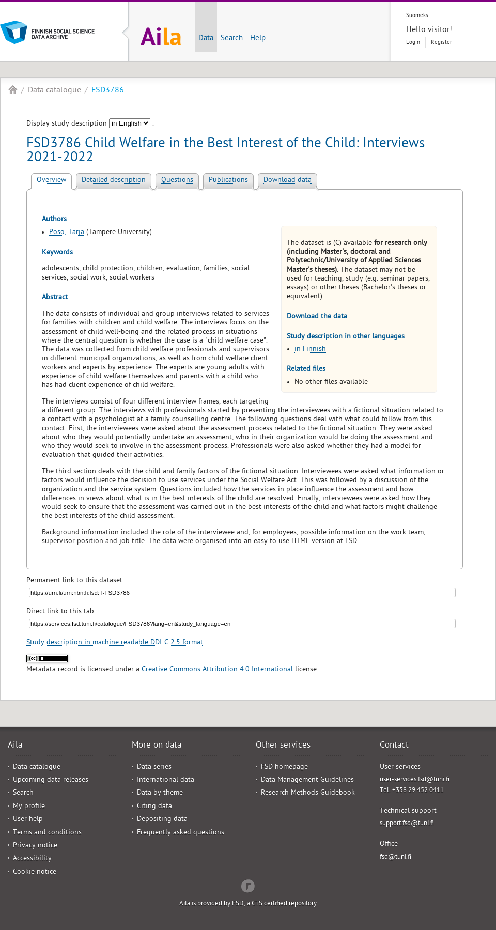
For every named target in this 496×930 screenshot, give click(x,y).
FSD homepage (284, 767)
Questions (177, 180)
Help (258, 38)
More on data (156, 746)
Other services (283, 746)
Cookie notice (34, 872)
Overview (51, 180)
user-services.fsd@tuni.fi (415, 780)
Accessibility (32, 859)
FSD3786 (107, 91)
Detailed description (114, 180)
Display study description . (90, 124)
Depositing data (162, 819)
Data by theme (160, 793)
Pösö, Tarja (66, 232)
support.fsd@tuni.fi (407, 824)
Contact (394, 746)
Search (232, 38)
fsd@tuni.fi (395, 857)
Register (441, 42)
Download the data (317, 317)
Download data (288, 180)
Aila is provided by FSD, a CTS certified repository (248, 904)
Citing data (154, 806)
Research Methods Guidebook (308, 793)
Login (413, 42)
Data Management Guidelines (307, 780)
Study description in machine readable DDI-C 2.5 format (114, 643)
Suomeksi (418, 16)
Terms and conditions (47, 833)
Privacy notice (35, 846)
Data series (154, 767)
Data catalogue (54, 91)
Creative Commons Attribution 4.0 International (217, 669)
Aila (13, 89)
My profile (29, 806)
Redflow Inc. (248, 885)
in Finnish (310, 349)
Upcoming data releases (50, 780)
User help (28, 819)
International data (165, 780)
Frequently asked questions (180, 833)
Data (205, 38)
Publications (228, 180)
